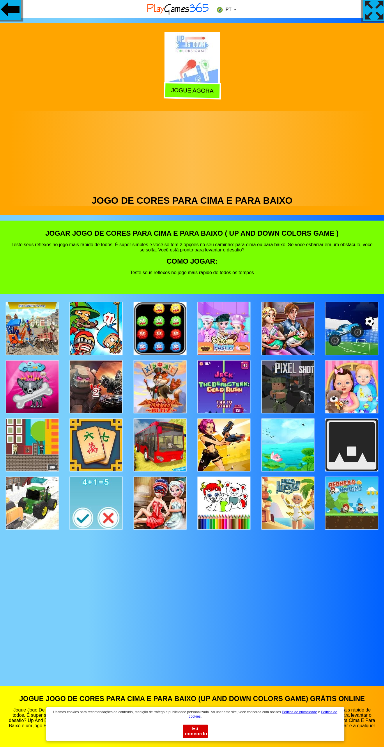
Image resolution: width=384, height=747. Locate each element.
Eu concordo (196, 731)
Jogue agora (192, 91)
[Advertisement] (192, 151)
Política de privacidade (299, 712)
